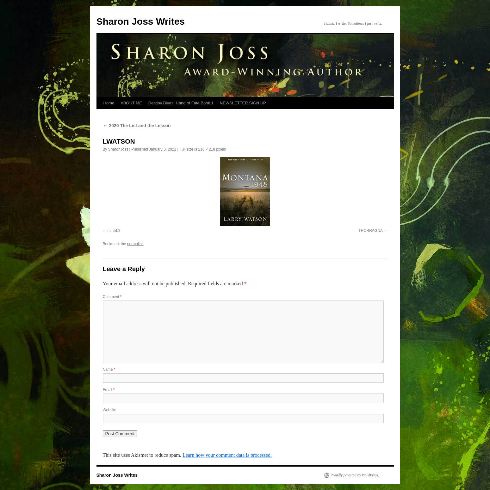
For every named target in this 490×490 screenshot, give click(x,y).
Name (109, 369)
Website (109, 410)
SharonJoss (118, 149)
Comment (112, 297)
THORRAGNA (370, 230)
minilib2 (114, 230)
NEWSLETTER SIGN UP (243, 103)
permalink (135, 244)
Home (109, 103)
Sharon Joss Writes (140, 21)
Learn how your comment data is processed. (227, 455)
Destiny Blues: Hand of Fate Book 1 (181, 103)
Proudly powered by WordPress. (355, 475)
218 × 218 (206, 149)
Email (109, 390)
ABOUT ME (131, 103)
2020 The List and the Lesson (137, 125)
